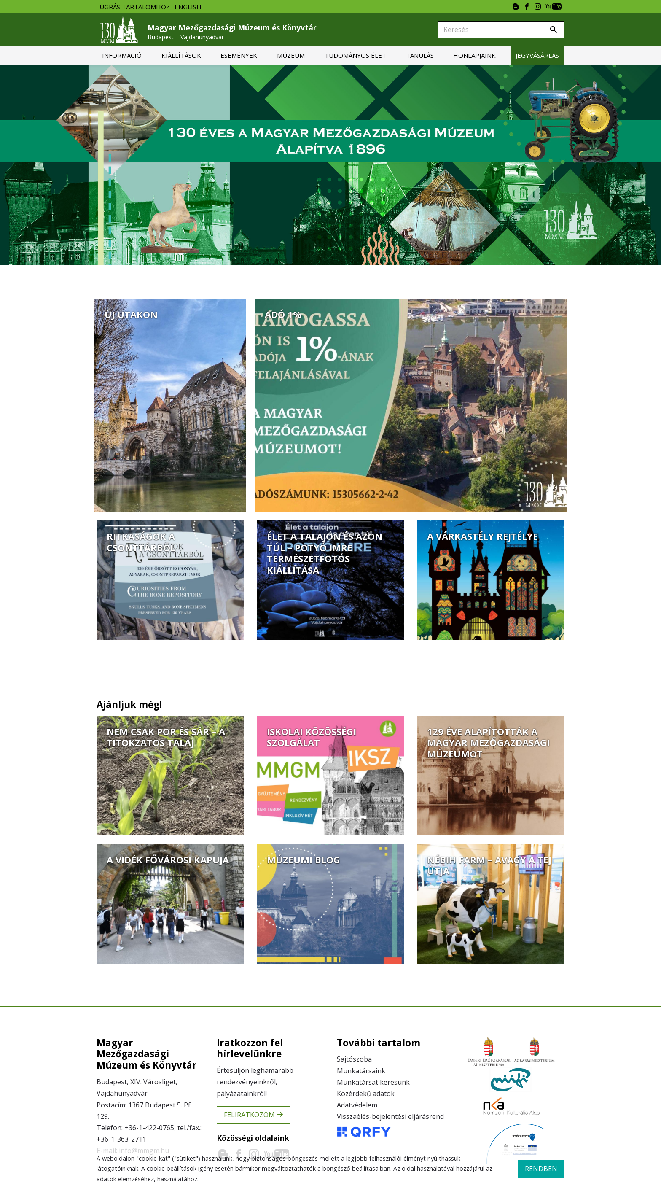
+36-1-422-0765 (149, 1127)
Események (238, 55)
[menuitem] (122, 55)
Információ (122, 55)
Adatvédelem (357, 1105)
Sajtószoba (354, 1059)
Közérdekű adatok (366, 1093)
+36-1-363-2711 (121, 1139)
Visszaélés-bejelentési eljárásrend (390, 1116)
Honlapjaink (474, 55)
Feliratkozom (253, 1114)
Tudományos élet (355, 55)
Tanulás (420, 55)
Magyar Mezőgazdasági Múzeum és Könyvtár (232, 31)
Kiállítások (181, 55)
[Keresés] (490, 29)
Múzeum (291, 55)
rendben (541, 1168)
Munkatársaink (361, 1070)
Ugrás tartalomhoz (134, 7)
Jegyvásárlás (537, 55)
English (188, 7)
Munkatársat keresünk (373, 1082)
